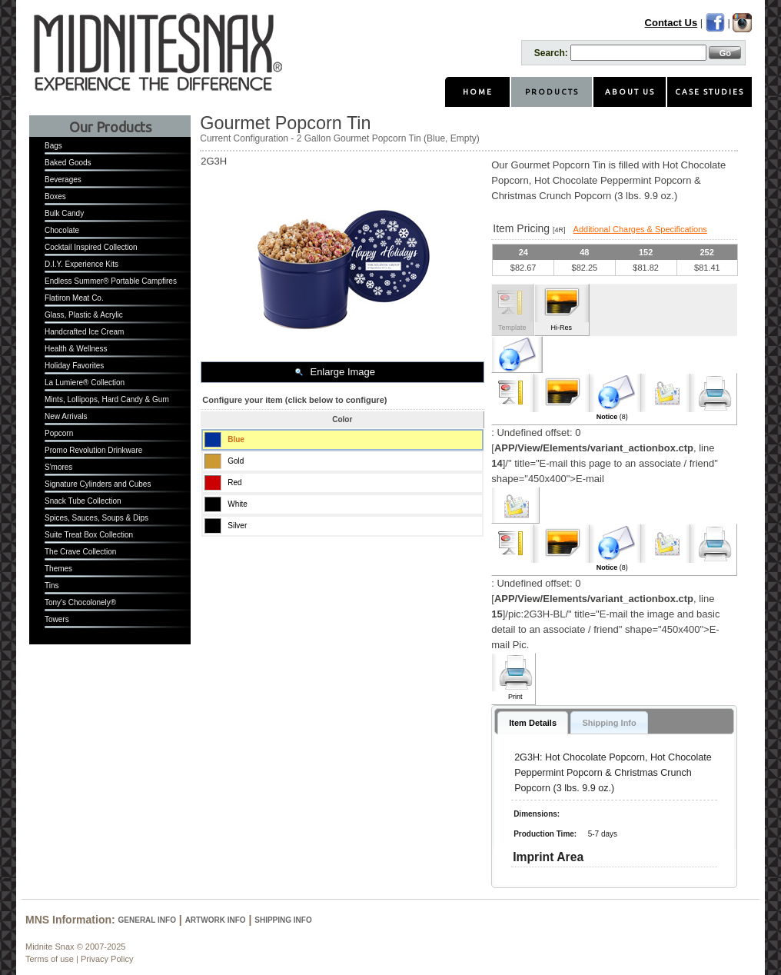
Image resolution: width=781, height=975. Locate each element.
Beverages (63, 179)
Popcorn (59, 433)
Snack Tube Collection (83, 501)
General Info (147, 920)
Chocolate (62, 230)
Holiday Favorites (74, 365)
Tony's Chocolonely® (80, 602)
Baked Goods (68, 162)
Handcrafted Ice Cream (84, 332)
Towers (57, 619)
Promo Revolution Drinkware (93, 450)
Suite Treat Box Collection (89, 535)
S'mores (58, 467)
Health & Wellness (76, 348)
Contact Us (671, 22)
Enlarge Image (342, 372)
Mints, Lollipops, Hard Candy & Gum (107, 399)
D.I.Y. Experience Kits (81, 264)
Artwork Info (215, 920)
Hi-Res (561, 327)
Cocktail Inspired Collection (91, 247)
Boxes (55, 196)
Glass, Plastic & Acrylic (84, 315)
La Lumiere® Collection (85, 382)
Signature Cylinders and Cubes (98, 484)
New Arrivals (66, 416)
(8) (612, 417)
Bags (53, 145)
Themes (58, 568)
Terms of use (49, 958)
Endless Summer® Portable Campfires (111, 281)
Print (515, 696)
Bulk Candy (64, 213)
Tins (52, 585)
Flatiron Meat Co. (74, 298)
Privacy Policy (107, 958)
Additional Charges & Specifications (640, 229)
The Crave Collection (80, 551)
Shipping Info (282, 920)
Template (512, 327)
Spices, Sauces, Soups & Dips (96, 518)
